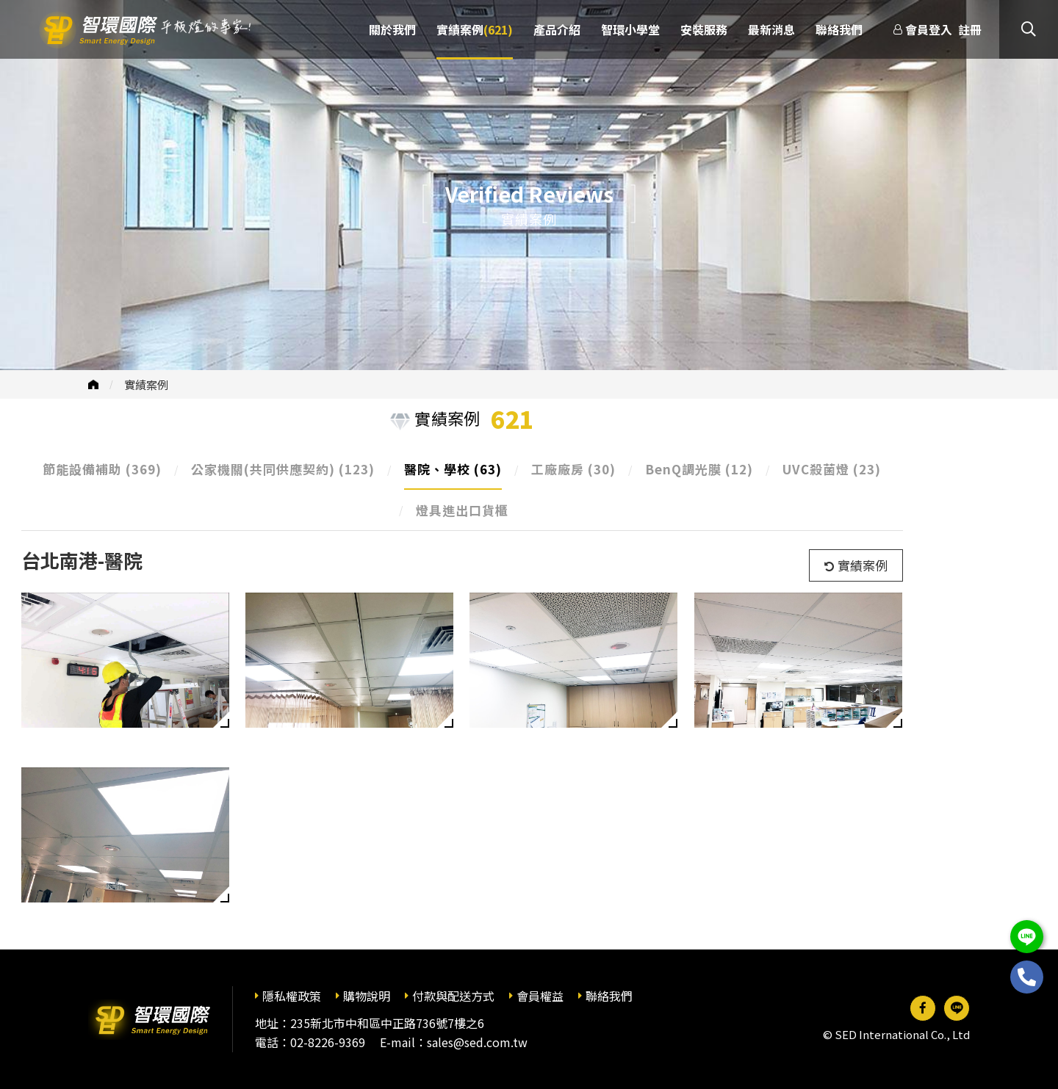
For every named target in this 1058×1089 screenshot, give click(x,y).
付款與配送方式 (453, 996)
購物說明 (366, 996)
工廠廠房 (573, 469)
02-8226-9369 (327, 1042)
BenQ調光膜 (699, 469)
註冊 (970, 29)
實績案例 (146, 384)
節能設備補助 (102, 469)
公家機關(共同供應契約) (283, 469)
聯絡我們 (609, 996)
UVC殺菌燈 (831, 469)
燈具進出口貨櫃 (462, 510)
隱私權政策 (291, 996)
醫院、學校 (453, 469)
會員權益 (540, 996)
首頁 (93, 384)
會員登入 (928, 29)
